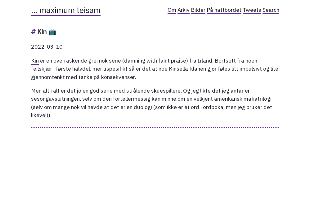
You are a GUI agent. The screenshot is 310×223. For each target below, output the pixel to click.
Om (172, 9)
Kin (35, 60)
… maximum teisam (66, 10)
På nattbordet (224, 9)
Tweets (252, 9)
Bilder (198, 9)
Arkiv (183, 9)
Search (271, 9)
